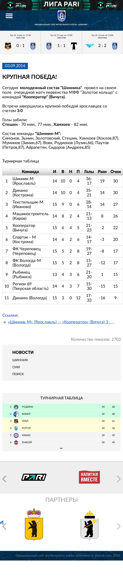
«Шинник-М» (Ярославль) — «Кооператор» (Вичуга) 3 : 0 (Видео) (61, 322)
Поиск (18, 374)
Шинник (20, 360)
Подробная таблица (61, 448)
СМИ (16, 367)
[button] (4, 479)
